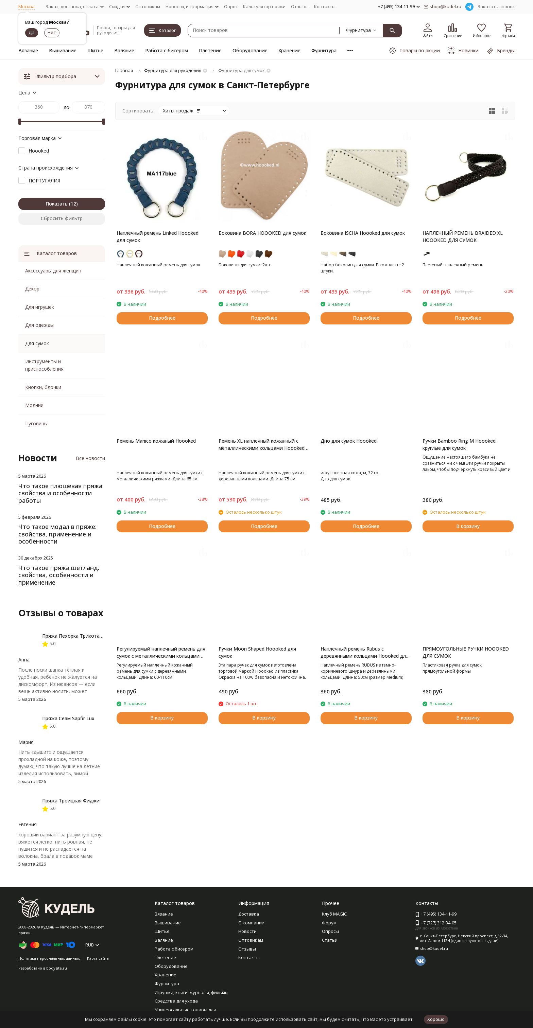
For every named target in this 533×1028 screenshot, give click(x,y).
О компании (251, 923)
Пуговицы (36, 423)
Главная (124, 70)
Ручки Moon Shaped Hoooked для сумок (257, 652)
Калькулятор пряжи (264, 6)
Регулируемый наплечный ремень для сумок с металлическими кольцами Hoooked (161, 652)
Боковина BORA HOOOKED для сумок (262, 233)
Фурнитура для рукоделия (172, 70)
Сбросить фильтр (62, 218)
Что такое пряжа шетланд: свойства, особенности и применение (58, 575)
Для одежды (39, 325)
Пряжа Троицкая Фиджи (71, 800)
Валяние (124, 50)
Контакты (325, 6)
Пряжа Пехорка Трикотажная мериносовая (93, 636)
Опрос (231, 6)
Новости (247, 931)
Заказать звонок (496, 6)
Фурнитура (324, 50)
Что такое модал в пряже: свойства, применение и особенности (57, 533)
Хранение (289, 50)
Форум (329, 923)
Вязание (28, 50)
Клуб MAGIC (334, 914)
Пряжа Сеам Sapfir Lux (68, 718)
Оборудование (250, 50)
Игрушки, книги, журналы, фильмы (191, 992)
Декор (32, 288)
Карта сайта (98, 958)
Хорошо (436, 1019)
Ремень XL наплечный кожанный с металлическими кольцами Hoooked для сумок (262, 444)
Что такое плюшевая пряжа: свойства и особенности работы (61, 493)
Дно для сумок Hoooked (349, 441)
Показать (57, 203)
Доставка (248, 914)
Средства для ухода (176, 1001)
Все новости (90, 458)
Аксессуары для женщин (53, 270)
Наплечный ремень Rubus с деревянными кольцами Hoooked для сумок (365, 652)
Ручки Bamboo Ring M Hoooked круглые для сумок (459, 444)
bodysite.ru (56, 968)
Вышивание (62, 50)
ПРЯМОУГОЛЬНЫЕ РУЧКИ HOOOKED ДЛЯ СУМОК (466, 652)
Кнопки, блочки (43, 387)
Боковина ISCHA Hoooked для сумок (363, 233)
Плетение (210, 50)
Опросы (330, 931)
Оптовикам (147, 6)
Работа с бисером (166, 50)
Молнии (34, 405)
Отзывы (300, 6)
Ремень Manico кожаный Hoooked (156, 441)
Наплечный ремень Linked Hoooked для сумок (158, 236)
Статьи (330, 940)
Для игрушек (39, 307)
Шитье (95, 50)
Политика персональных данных (49, 958)
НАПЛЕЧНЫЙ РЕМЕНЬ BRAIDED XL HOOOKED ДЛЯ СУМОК (463, 236)
